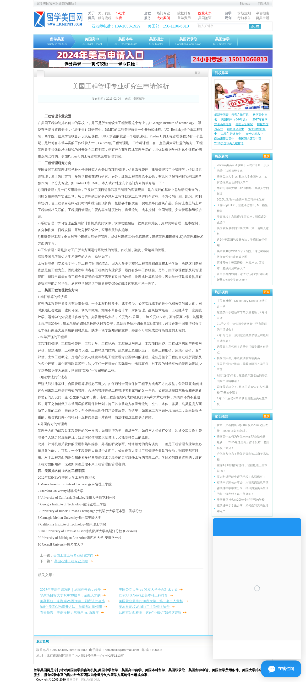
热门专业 (163, 13)
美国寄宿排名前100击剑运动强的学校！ (242, 499)
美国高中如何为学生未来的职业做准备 (241, 436)
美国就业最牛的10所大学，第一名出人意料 (151, 601)
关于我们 (104, 13)
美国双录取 (188, 41)
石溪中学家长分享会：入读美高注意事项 (242, 482)
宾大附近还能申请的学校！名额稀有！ (241, 476)
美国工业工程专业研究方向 (73, 555)
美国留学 (139, 98)
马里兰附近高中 (231, 133)
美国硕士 (156, 41)
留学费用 (184, 18)
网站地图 (263, 3)
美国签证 (205, 18)
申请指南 (262, 13)
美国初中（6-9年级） (234, 119)
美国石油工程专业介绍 (71, 561)
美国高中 (92, 41)
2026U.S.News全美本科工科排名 (143, 595)
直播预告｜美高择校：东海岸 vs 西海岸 (69, 612)
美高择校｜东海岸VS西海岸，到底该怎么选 (72, 601)
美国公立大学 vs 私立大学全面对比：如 (148, 589)
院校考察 (205, 13)
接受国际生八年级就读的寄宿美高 (238, 358)
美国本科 (125, 41)
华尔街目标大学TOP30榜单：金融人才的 (70, 595)
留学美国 (57, 41)
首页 (197, 73)
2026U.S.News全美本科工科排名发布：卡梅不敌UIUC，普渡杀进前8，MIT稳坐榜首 (242, 205)
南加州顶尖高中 (224, 138)
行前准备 (244, 18)
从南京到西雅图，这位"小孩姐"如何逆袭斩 (150, 612)
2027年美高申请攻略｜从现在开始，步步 (70, 589)
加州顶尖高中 (235, 129)
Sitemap (245, 3)
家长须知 (221, 416)
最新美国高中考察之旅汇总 (231, 114)
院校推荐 (221, 73)
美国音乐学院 (244, 124)
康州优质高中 (254, 133)
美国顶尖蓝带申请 (249, 138)
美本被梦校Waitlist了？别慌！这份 (144, 607)
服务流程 (104, 18)
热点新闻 (221, 156)
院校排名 (184, 13)
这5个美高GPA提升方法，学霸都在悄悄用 (71, 607)
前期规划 (244, 13)
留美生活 (262, 18)
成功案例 (163, 18)
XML (97, 679)
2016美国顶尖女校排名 (229, 143)
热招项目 (221, 292)
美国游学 (222, 41)
